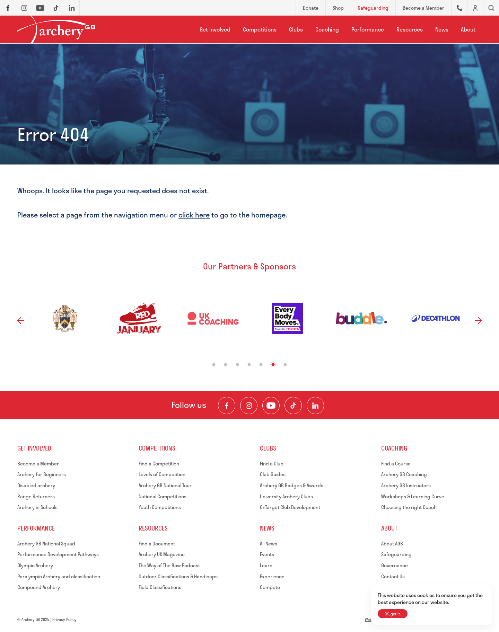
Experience (272, 576)
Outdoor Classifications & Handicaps (178, 576)
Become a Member (38, 463)
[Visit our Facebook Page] (226, 405)
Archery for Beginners (41, 474)
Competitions (260, 29)
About (468, 29)
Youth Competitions (160, 507)
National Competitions (162, 496)
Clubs (296, 29)
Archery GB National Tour (165, 485)
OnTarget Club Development (290, 507)
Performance (367, 29)
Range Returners (36, 496)
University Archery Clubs (286, 496)
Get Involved (215, 29)
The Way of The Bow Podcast (169, 565)
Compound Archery (38, 587)
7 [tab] (285, 364)
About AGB (392, 543)
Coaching (327, 29)
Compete (270, 587)
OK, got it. (393, 614)
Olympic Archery (35, 565)
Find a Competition (159, 463)
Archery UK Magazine (162, 554)
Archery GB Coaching (404, 474)
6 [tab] (273, 364)
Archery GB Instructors (406, 485)
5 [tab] (261, 364)
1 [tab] (214, 364)
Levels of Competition (162, 474)
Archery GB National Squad (46, 543)
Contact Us (393, 576)
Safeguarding (396, 554)
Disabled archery (36, 485)
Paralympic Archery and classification (58, 576)
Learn (266, 565)
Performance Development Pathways (58, 554)
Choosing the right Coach (409, 507)
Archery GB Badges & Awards (291, 485)
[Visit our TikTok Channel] (293, 405)
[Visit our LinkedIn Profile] (315, 405)
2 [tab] (225, 364)
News (441, 29)
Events (267, 554)
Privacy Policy (64, 619)
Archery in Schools (37, 507)
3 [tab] (237, 364)
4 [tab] (249, 364)
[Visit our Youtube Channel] (271, 405)
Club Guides (273, 474)
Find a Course (396, 463)
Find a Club (271, 463)
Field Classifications (160, 587)
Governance (394, 565)
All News (268, 543)
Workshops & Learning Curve (412, 496)
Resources (409, 29)
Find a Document (157, 543)
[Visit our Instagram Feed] (248, 405)
